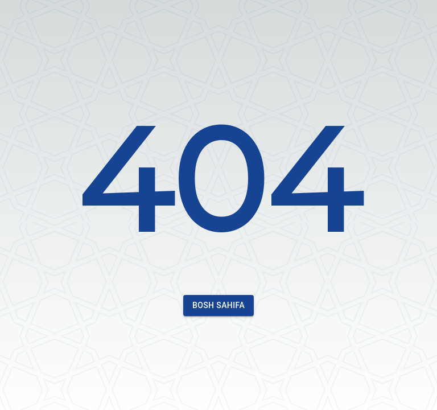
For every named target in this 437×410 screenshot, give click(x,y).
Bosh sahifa (218, 305)
